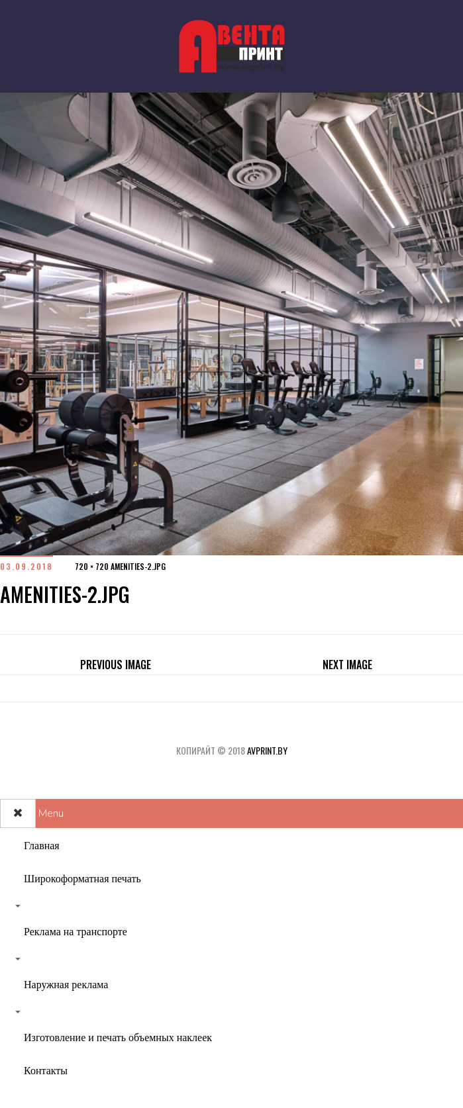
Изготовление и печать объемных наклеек (118, 1038)
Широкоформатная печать (82, 879)
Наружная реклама (66, 985)
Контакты (46, 1071)
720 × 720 (92, 566)
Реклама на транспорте (75, 932)
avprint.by (267, 750)
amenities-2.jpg (138, 566)
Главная (42, 846)
